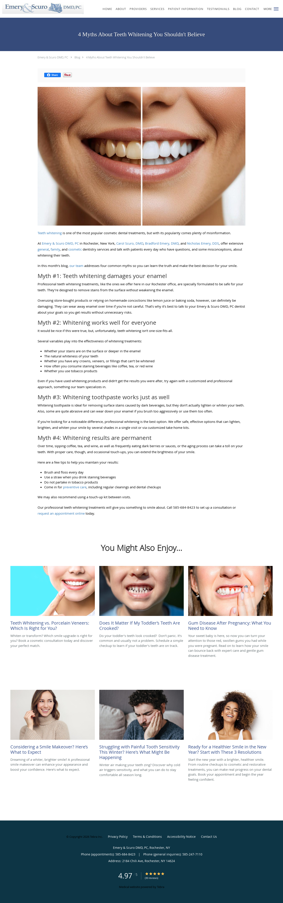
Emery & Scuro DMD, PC (53, 57)
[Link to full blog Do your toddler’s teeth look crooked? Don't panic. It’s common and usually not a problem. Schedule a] (141, 599)
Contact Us (209, 836)
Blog (77, 57)
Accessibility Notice (181, 836)
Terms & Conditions (147, 836)
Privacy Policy (118, 836)
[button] (276, 8)
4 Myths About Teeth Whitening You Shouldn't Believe (120, 57)
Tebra (160, 887)
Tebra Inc (96, 837)
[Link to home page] (42, 8)
